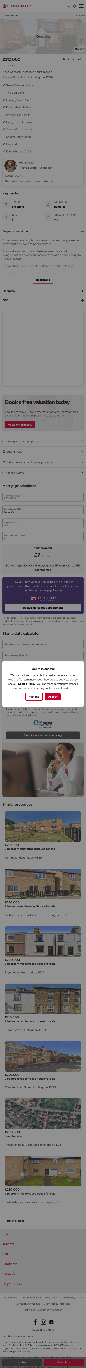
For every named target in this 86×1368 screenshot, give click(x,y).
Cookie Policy (26, 684)
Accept (53, 696)
